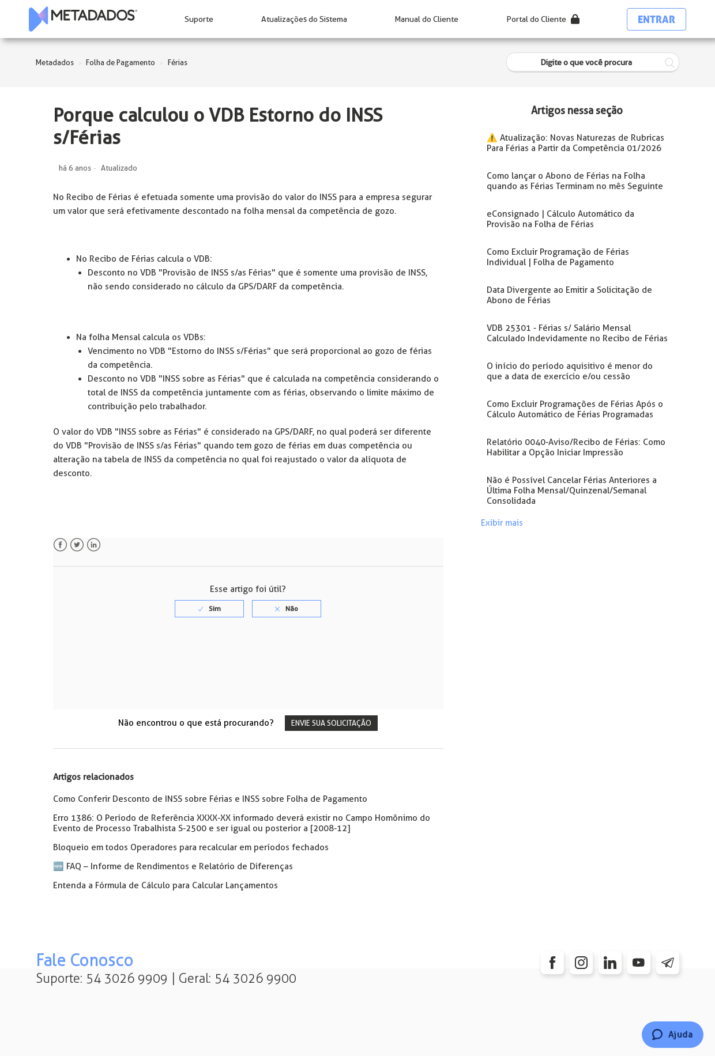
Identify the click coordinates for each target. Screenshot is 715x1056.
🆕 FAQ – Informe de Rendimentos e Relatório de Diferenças (173, 866)
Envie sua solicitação (331, 723)
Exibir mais (502, 523)
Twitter (77, 545)
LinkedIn (93, 545)
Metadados (55, 62)
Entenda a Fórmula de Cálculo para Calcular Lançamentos (165, 885)
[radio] (209, 608)
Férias (177, 62)
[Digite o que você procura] (592, 62)
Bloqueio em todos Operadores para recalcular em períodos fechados (191, 847)
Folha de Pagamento (120, 62)
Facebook (60, 545)
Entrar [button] (656, 19)
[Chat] (672, 1034)
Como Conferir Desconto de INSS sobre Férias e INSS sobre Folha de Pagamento (210, 799)
